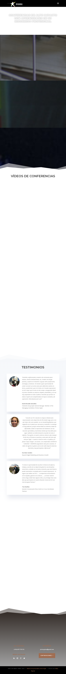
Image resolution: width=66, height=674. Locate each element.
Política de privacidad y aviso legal (36, 668)
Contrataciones (46, 655)
